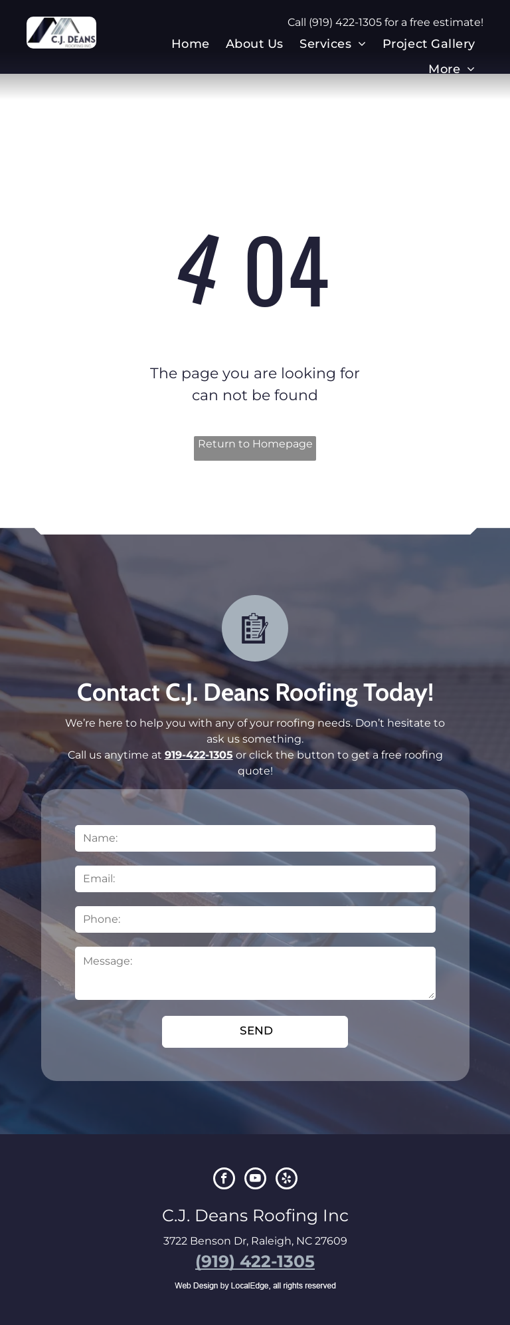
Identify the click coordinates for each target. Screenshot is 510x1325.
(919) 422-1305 (345, 22)
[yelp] (287, 1180)
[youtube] (255, 1180)
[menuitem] (190, 44)
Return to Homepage (255, 443)
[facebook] (224, 1180)
